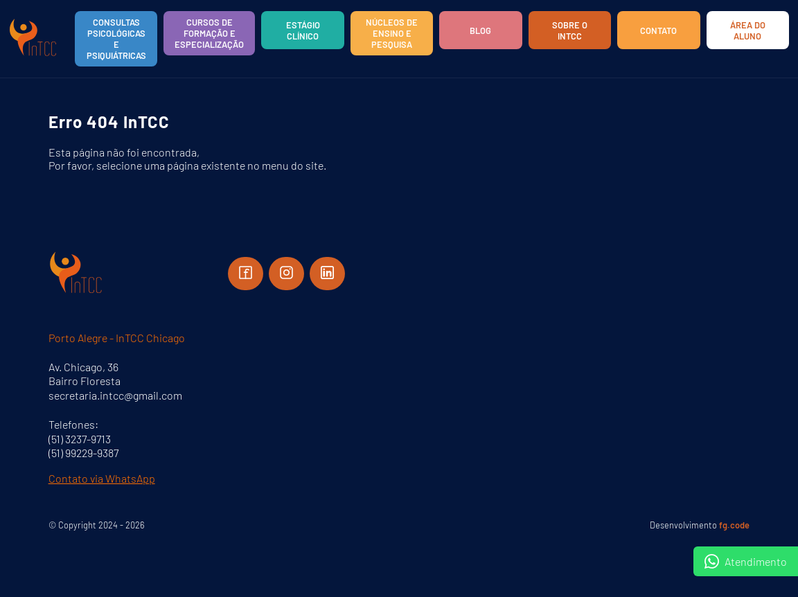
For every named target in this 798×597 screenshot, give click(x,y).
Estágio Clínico (303, 30)
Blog (480, 30)
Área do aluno (747, 30)
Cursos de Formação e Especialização (209, 33)
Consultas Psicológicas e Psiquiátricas (116, 39)
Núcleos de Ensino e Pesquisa (392, 33)
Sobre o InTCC (569, 30)
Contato (658, 30)
